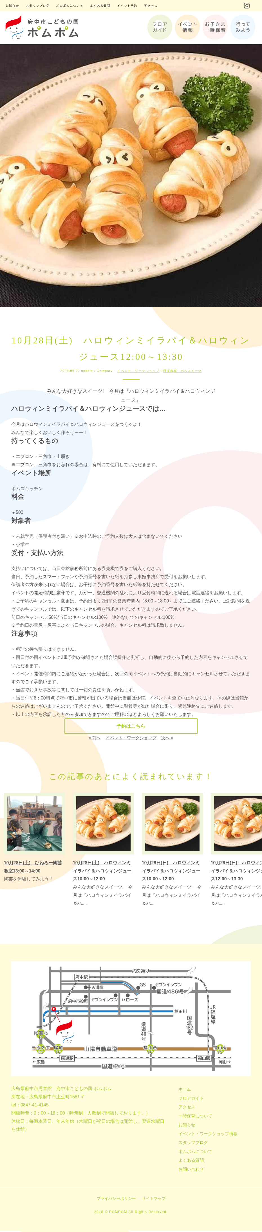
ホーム (184, 1090)
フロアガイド (191, 1099)
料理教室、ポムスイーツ (182, 370)
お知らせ (186, 1126)
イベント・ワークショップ (138, 370)
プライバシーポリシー (116, 1200)
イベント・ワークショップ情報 (208, 1135)
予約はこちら (131, 727)
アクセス (186, 1108)
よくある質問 (191, 1161)
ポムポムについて (195, 1152)
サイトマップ (153, 1200)
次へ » (167, 739)
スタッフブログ (193, 1143)
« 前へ (95, 739)
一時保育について (195, 1117)
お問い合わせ (191, 1170)
